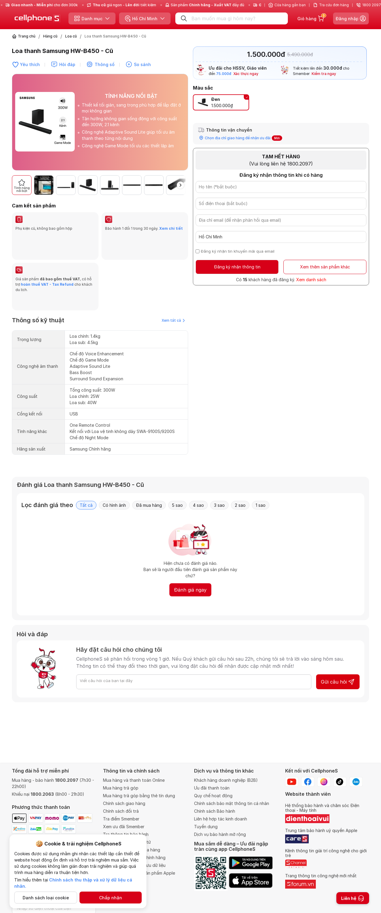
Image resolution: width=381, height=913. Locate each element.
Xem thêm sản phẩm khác (325, 266)
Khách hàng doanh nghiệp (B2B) (226, 780)
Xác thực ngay (245, 73)
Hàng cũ (50, 36)
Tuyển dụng (206, 826)
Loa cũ (71, 36)
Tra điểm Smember (121, 818)
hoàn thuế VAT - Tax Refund (47, 270)
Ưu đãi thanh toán (211, 787)
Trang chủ (26, 36)
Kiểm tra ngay (324, 73)
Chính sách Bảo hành (214, 811)
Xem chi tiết (171, 228)
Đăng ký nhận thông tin (237, 266)
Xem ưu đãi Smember (123, 826)
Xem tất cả (173, 292)
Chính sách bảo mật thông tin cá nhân (231, 803)
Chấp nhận (110, 897)
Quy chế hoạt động (213, 795)
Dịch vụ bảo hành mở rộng (220, 834)
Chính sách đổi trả (121, 811)
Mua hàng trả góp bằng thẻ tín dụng (139, 795)
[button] (180, 185)
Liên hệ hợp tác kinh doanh (220, 818)
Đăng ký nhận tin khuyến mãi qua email (237, 251)
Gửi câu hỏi (338, 653)
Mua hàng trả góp (120, 787)
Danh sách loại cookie (46, 897)
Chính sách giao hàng (124, 803)
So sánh (142, 64)
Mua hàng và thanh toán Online (134, 780)
